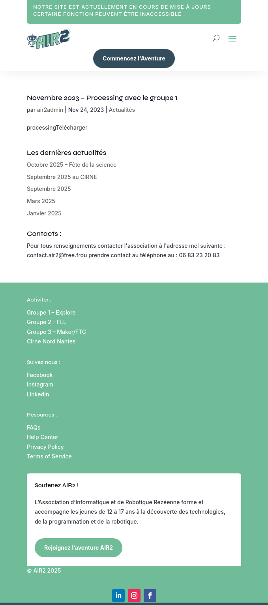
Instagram (40, 384)
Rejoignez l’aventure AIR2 (78, 547)
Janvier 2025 (44, 213)
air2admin (50, 109)
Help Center (42, 436)
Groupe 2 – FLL (46, 322)
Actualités (122, 109)
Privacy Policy (45, 446)
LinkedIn (38, 394)
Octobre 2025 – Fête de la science (71, 164)
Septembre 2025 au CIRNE (62, 176)
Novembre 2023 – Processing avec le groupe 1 (102, 97)
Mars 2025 (41, 201)
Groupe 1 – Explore (52, 312)
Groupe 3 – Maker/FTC (56, 331)
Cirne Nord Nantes (51, 341)
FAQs (34, 427)
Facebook (40, 374)
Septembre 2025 (49, 188)
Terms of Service (49, 456)
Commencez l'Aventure (134, 58)
